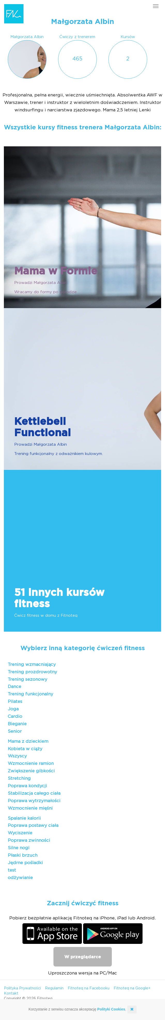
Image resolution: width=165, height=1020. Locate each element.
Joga (13, 709)
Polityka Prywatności (22, 988)
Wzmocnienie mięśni (30, 808)
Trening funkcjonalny (30, 694)
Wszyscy (17, 756)
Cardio (15, 716)
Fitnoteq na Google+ (132, 988)
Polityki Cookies (111, 1009)
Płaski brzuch (22, 855)
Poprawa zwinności (29, 840)
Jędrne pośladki (25, 863)
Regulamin (54, 988)
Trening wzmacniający (32, 664)
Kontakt (11, 993)
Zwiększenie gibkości (31, 771)
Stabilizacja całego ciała (34, 793)
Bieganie (17, 724)
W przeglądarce (82, 957)
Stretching (19, 778)
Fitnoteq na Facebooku (88, 988)
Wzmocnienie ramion (31, 763)
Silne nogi (18, 848)
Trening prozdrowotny (32, 672)
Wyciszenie (20, 833)
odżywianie (20, 877)
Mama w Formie (55, 271)
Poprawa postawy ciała (33, 825)
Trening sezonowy (27, 679)
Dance (14, 686)
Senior (15, 731)
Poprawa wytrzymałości (34, 801)
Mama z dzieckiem (28, 741)
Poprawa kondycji (27, 786)
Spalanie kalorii (24, 818)
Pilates (15, 701)
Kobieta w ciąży (25, 749)
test (12, 870)
